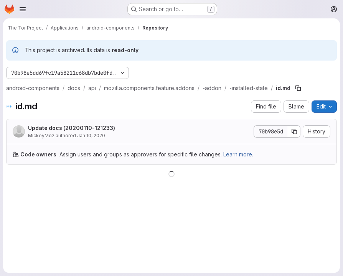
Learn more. (238, 154)
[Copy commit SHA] (294, 131)
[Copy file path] (298, 88)
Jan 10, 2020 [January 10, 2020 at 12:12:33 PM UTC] (91, 135)
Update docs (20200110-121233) (71, 128)
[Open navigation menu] (22, 9)
